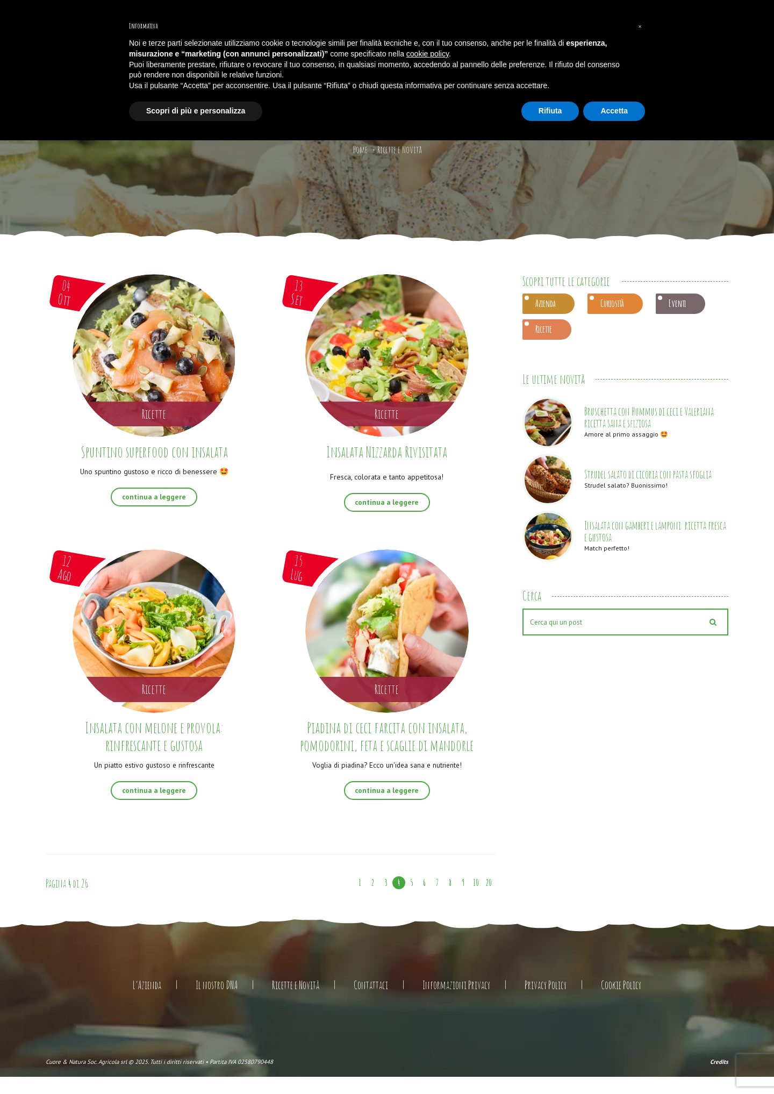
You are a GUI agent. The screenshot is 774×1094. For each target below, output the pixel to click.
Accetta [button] (614, 110)
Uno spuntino (154, 471)
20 (489, 900)
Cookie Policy (621, 1002)
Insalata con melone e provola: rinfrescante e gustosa (154, 735)
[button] (639, 25)
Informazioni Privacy (456, 1002)
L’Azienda (147, 1002)
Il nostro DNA (217, 1002)
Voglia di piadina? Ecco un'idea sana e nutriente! (387, 781)
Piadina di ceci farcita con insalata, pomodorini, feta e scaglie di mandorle (387, 744)
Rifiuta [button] (550, 110)
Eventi (677, 303)
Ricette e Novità (295, 1002)
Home (360, 149)
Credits (719, 1078)
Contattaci (371, 1002)
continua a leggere (154, 497)
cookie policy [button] (427, 53)
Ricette (543, 329)
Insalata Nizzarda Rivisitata (387, 451)
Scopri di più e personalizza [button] (195, 110)
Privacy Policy (546, 1002)
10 (476, 900)
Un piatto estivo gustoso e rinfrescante (154, 764)
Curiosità (612, 303)
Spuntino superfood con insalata (154, 451)
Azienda (545, 303)
